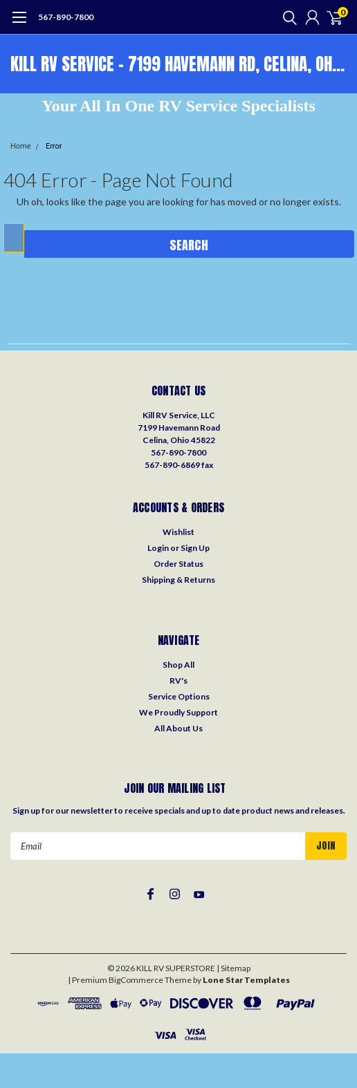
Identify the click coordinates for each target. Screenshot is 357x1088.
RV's (178, 680)
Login (158, 548)
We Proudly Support (178, 712)
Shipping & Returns (178, 579)
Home (20, 146)
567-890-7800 (65, 17)
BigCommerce (136, 980)
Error (54, 146)
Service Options (179, 696)
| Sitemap (233, 968)
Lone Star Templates (246, 980)
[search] (286, 17)
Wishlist (178, 532)
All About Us (178, 728)
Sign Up (195, 548)
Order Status (178, 564)
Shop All (178, 664)
